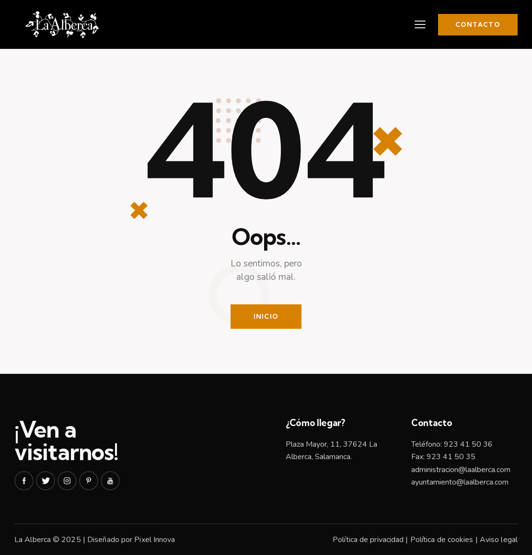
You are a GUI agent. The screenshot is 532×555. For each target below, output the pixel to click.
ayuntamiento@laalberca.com (460, 482)
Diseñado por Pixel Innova (131, 539)
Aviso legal (499, 539)
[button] (420, 24)
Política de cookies (442, 539)
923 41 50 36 (468, 444)
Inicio (266, 316)
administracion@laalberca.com (460, 469)
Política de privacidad (368, 539)
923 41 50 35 (451, 456)
